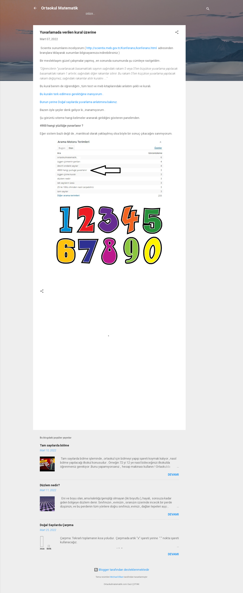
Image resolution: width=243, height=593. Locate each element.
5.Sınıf (110, 13)
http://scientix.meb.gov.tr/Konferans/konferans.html (121, 48)
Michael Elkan (116, 577)
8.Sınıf (154, 13)
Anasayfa (93, 13)
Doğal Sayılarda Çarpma (56, 525)
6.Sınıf (124, 13)
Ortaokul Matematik (59, 8)
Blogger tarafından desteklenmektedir (121, 569)
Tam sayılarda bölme (54, 445)
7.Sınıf (139, 13)
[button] (177, 32)
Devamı (173, 474)
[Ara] (208, 9)
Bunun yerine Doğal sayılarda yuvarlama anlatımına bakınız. (78, 102)
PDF (181, 13)
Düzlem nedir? (50, 485)
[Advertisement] (199, 75)
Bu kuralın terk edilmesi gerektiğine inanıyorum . (72, 94)
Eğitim (168, 13)
